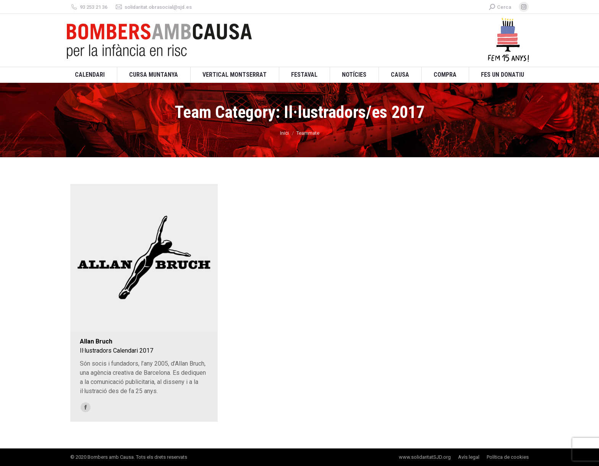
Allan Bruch (96, 341)
